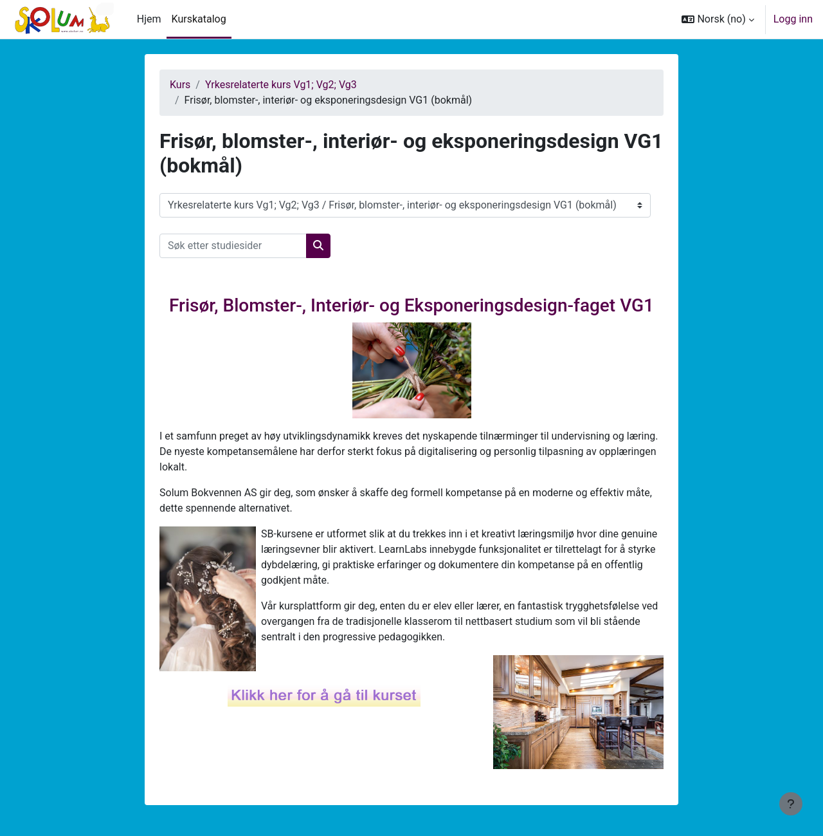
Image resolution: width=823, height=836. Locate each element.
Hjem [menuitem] (149, 19)
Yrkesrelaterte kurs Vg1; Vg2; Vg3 (281, 85)
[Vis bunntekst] (790, 803)
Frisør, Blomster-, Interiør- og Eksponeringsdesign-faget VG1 (411, 305)
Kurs (180, 85)
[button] (717, 19)
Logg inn (793, 19)
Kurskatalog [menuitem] (199, 19)
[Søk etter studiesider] (233, 246)
